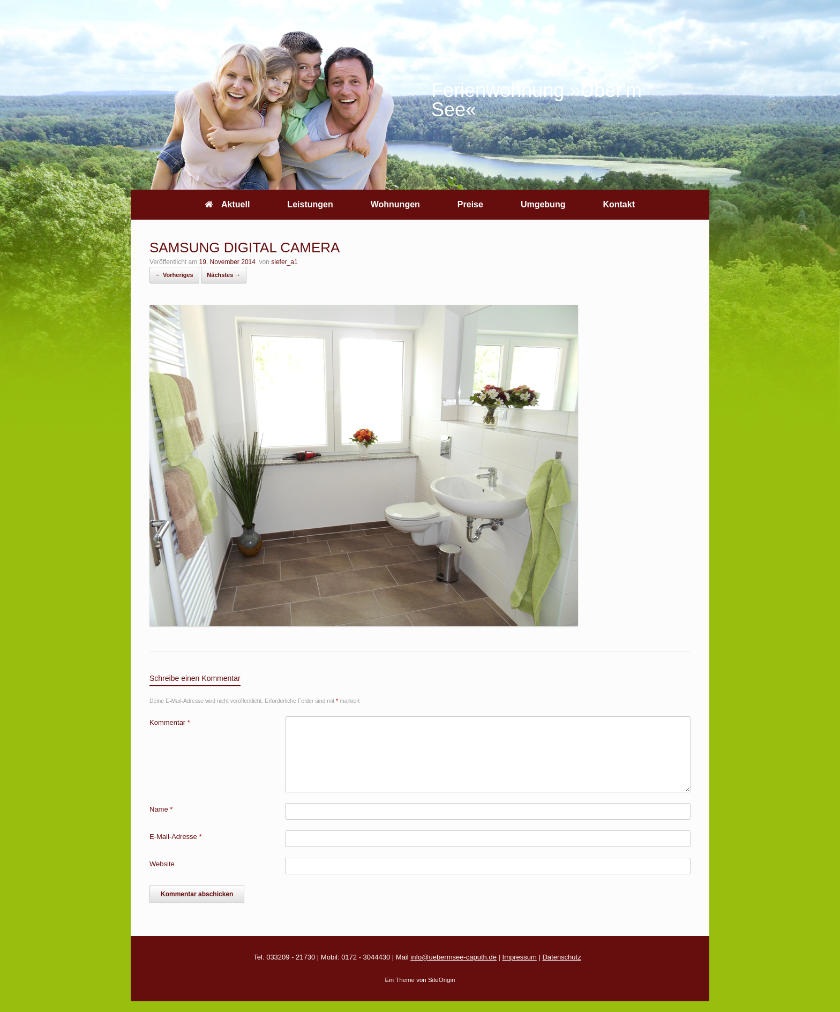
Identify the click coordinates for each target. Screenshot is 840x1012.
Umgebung (543, 204)
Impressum (519, 957)
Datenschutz (561, 957)
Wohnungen (395, 204)
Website (162, 864)
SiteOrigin (441, 980)
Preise (470, 204)
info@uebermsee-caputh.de (453, 957)
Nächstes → (224, 275)
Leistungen (310, 204)
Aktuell (227, 204)
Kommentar (169, 722)
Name (160, 809)
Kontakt (619, 204)
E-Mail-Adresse (175, 837)
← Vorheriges (174, 275)
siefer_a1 (284, 262)
